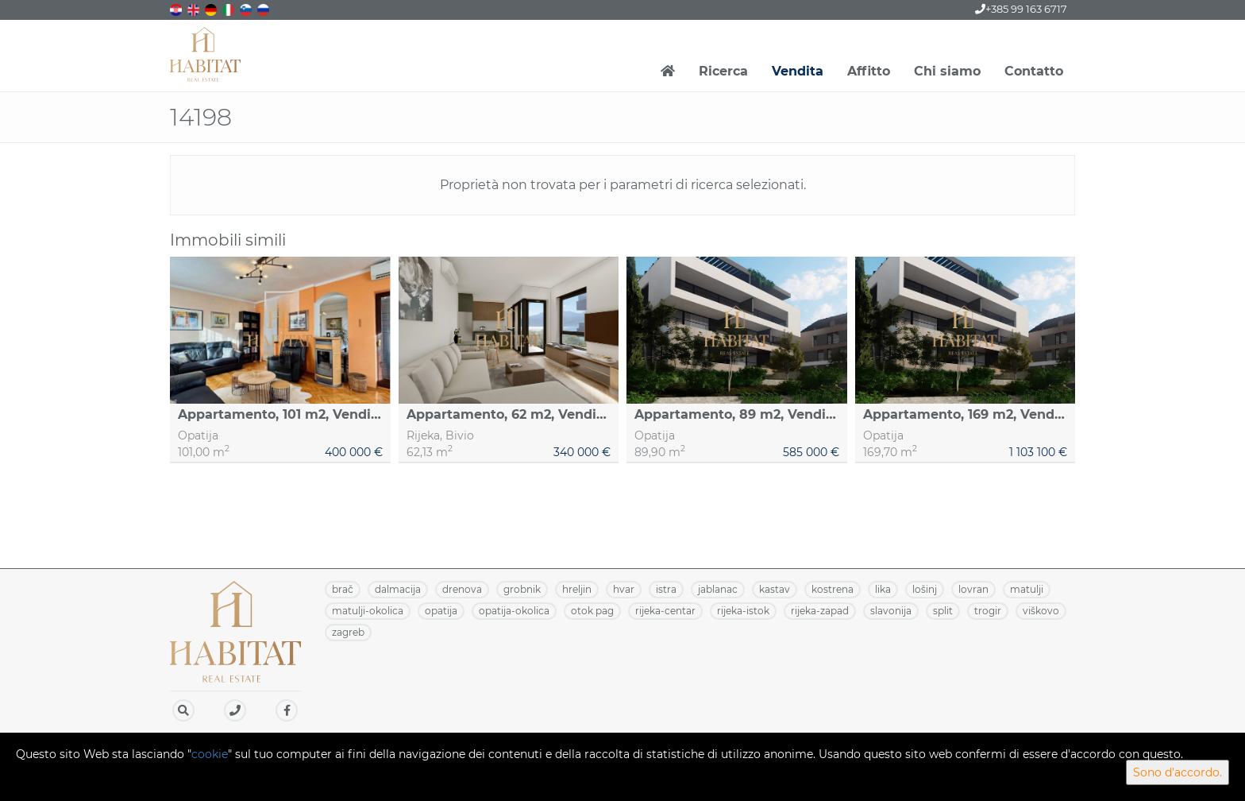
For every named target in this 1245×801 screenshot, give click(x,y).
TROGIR (987, 611)
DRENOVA (462, 589)
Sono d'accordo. (1177, 772)
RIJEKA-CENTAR (665, 611)
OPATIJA (441, 611)
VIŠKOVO (1041, 611)
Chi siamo (947, 71)
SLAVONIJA (891, 611)
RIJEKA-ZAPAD (820, 611)
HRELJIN (577, 589)
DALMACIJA (398, 589)
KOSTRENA (832, 589)
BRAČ (342, 589)
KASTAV (774, 589)
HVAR (623, 589)
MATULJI (1026, 589)
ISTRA (666, 589)
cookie (209, 754)
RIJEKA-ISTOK (743, 611)
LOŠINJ (924, 589)
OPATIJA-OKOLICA (514, 611)
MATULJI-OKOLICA (367, 611)
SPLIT (943, 611)
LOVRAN (973, 589)
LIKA (883, 589)
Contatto (1033, 71)
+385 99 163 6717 (1021, 8)
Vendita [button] (797, 71)
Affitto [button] (868, 71)
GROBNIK (522, 589)
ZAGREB (348, 632)
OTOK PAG (592, 611)
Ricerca (723, 71)
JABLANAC (718, 589)
